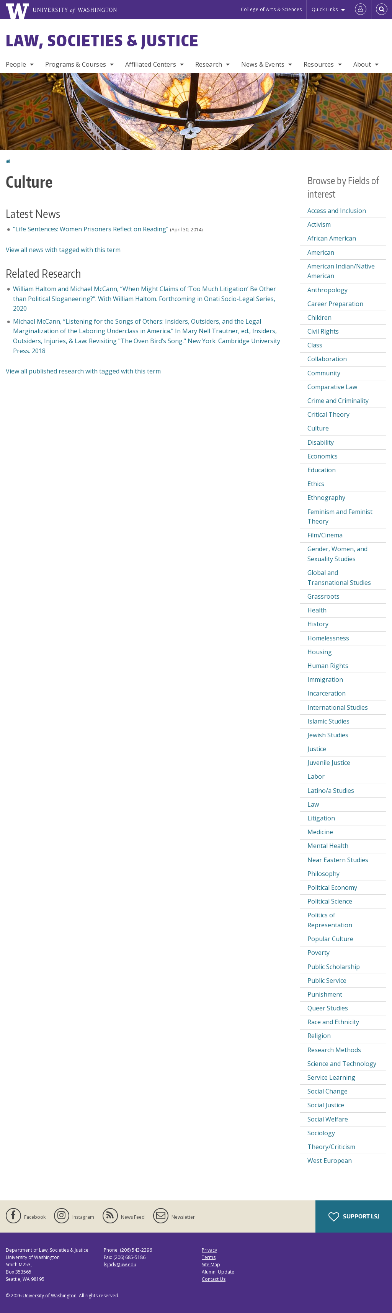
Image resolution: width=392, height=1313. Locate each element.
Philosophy (323, 873)
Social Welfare (327, 1119)
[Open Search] (381, 9)
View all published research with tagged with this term (83, 371)
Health (317, 610)
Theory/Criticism (331, 1147)
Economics (322, 456)
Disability (320, 442)
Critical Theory (328, 414)
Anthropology (327, 290)
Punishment (324, 994)
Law (313, 804)
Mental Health (327, 845)
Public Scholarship (333, 967)
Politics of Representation (329, 920)
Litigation (321, 818)
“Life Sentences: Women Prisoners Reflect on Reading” (90, 229)
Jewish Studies (327, 735)
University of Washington (50, 1295)
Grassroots (323, 596)
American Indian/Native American (341, 271)
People (16, 64)
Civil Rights (323, 331)
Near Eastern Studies (337, 860)
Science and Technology (341, 1063)
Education (321, 470)
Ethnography (326, 497)
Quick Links (325, 9)
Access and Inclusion (336, 210)
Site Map (211, 1264)
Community (323, 373)
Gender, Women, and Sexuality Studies (337, 554)
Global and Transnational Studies (339, 577)
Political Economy (332, 887)
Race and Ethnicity (333, 1022)
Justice (316, 749)
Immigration (325, 679)
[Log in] (360, 9)
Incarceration (326, 693)
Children (319, 317)
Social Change (327, 1091)
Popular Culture (330, 939)
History (317, 624)
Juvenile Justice (328, 762)
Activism (319, 224)
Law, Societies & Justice (102, 40)
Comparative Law (332, 387)
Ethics (315, 484)
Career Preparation (335, 304)
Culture (318, 428)
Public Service (326, 980)
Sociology (321, 1133)
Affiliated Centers (150, 64)
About (362, 64)
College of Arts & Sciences (271, 9)
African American (331, 238)
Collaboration (327, 359)
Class (314, 345)
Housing (319, 652)
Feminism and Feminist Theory (339, 517)
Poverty (318, 952)
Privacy (209, 1250)
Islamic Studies (328, 721)
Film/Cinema (325, 535)
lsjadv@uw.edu (120, 1264)
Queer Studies (327, 1008)
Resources (319, 64)
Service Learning (331, 1077)
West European (329, 1160)
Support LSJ (353, 1216)
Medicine (320, 832)
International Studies (337, 707)
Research (208, 64)
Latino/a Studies (330, 790)
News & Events (262, 64)
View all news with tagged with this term (63, 250)
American (320, 252)
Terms (209, 1257)
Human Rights (327, 665)
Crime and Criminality (338, 400)
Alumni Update (218, 1272)
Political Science (329, 901)
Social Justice (325, 1105)
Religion (319, 1035)
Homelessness (328, 638)
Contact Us (213, 1279)
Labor (316, 776)
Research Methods (334, 1050)
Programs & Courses (75, 64)
